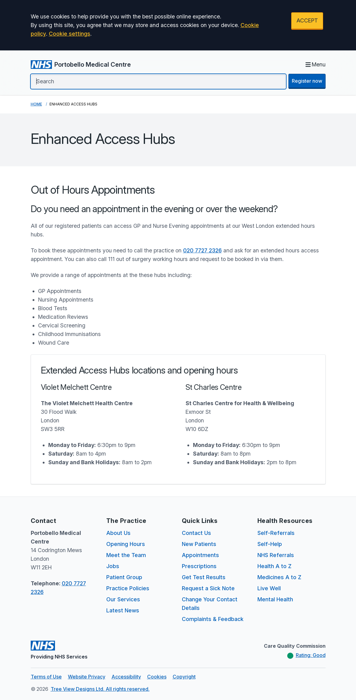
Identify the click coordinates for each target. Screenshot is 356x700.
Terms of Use (46, 677)
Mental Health (275, 599)
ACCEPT (307, 20)
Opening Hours (125, 544)
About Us (118, 533)
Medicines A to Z (279, 577)
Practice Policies (127, 588)
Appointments (200, 555)
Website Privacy (86, 677)
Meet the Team (126, 555)
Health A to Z (274, 566)
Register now (307, 81)
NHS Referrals (275, 555)
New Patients (199, 544)
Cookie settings (69, 33)
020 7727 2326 (202, 250)
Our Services (123, 599)
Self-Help (269, 544)
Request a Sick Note (208, 588)
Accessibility (126, 677)
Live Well (269, 588)
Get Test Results (203, 577)
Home (36, 104)
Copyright (184, 677)
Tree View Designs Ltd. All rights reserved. (100, 689)
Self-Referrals (276, 533)
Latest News (122, 610)
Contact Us (196, 533)
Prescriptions (199, 566)
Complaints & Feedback (213, 619)
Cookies (156, 677)
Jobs (112, 566)
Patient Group (124, 577)
